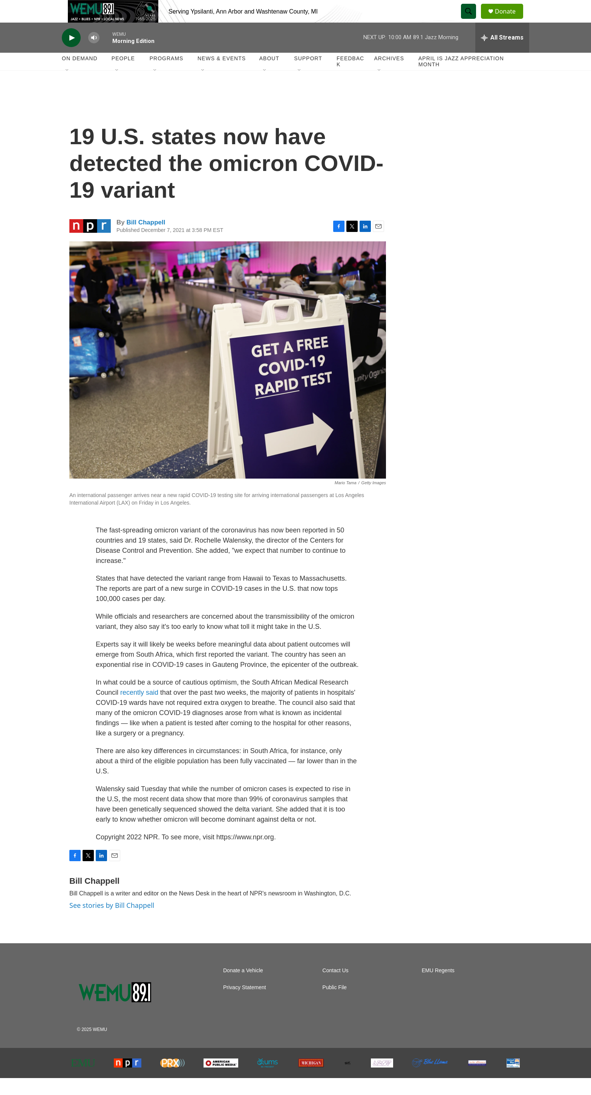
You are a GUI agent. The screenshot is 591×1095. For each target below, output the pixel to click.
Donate (510, 20)
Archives (389, 75)
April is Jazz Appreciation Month (461, 78)
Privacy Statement (244, 1004)
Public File (334, 1004)
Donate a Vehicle (243, 987)
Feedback (350, 78)
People (123, 75)
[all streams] (502, 55)
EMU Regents (438, 987)
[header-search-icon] (471, 19)
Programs (167, 75)
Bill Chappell (145, 239)
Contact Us (335, 987)
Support (308, 75)
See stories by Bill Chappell (111, 922)
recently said (139, 709)
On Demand (80, 75)
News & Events (222, 75)
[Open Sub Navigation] (67, 87)
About (269, 75)
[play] (71, 54)
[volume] (93, 54)
